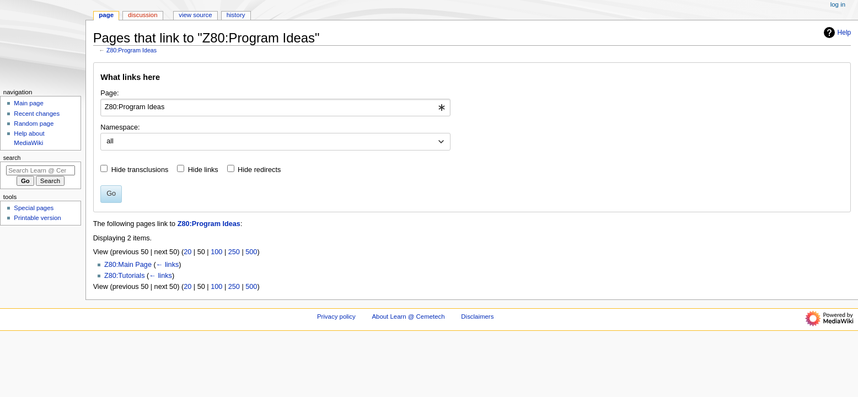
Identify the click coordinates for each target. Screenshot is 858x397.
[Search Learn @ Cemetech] (40, 170)
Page (106, 15)
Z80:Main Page (128, 265)
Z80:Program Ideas (131, 50)
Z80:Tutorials (124, 276)
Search (12, 157)
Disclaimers (477, 316)
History (236, 15)
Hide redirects (259, 170)
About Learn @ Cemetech (408, 316)
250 (234, 252)
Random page (33, 123)
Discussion (142, 15)
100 (216, 252)
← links (167, 265)
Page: (109, 93)
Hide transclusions (140, 170)
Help (836, 32)
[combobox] (275, 107)
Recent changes (37, 113)
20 (187, 252)
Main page (29, 103)
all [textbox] (110, 141)
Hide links (203, 170)
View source (195, 15)
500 (251, 252)
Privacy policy (336, 316)
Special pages (33, 208)
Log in (837, 4)
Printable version (37, 217)
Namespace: (120, 127)
